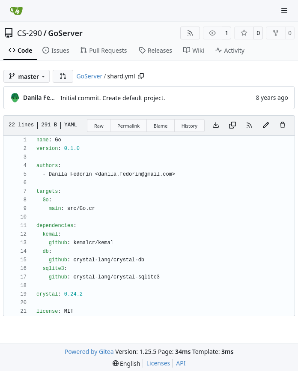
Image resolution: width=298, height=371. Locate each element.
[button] (63, 76)
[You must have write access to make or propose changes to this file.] (282, 125)
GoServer (65, 33)
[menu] (126, 363)
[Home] (16, 10)
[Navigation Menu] (285, 10)
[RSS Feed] (190, 33)
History (189, 126)
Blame (161, 126)
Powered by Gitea (89, 351)
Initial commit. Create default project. (112, 98)
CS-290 (29, 33)
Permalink (128, 126)
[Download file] (216, 125)
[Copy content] (232, 125)
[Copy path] (141, 76)
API (180, 363)
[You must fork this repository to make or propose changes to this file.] (266, 125)
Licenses (158, 363)
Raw (99, 126)
